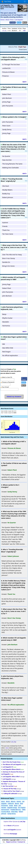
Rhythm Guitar (7, 318)
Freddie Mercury (15, 810)
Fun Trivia (6, 1)
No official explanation (10, 355)
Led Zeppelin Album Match (11, 769)
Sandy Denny (6, 129)
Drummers (4, 805)
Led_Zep (4, 30)
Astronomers (5, 810)
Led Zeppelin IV (8, 767)
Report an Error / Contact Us (15, 842)
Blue (21, 803)
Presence (5, 76)
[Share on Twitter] (19, 22)
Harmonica (6, 326)
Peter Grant (6, 126)
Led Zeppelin (7, 779)
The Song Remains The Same (12, 164)
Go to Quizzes (11, 825)
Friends (4, 226)
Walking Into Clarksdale (10, 168)
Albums (13, 801)
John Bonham (7, 98)
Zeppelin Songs (12, 808)
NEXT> (25, 82)
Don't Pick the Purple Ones (12, 762)
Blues (16, 805)
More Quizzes (12, 829)
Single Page (22, 47)
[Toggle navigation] (25, 1)
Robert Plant (6, 94)
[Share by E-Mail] (24, 22)
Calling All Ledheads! (10, 793)
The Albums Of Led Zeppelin (12, 764)
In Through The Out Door (11, 64)
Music (3, 801)
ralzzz (7, 748)
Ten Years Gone (7, 234)
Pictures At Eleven (8, 72)
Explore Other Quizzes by (14, 821)
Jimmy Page (6, 102)
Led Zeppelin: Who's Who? (11, 776)
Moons (17, 803)
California (11, 803)
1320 (24, 30)
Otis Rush (5, 186)
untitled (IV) (6, 68)
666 (3, 344)
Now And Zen (7, 160)
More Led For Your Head (11, 791)
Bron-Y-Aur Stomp (8, 258)
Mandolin (5, 322)
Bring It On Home (8, 266)
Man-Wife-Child (7, 348)
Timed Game (23, 49)
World (8, 801)
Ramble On (6, 262)
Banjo (4, 314)
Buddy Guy (6, 194)
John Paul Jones (7, 106)
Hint (26, 59)
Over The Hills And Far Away (12, 255)
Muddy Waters (7, 190)
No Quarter (6, 156)
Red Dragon (6, 352)
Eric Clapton (22, 808)
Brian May (14, 812)
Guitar (11, 805)
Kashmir (5, 223)
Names (19, 801)
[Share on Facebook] (12, 22)
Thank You (6, 230)
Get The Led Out (8, 786)
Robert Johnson (7, 197)
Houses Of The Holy (9, 789)
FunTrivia (10, 834)
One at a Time (12, 47)
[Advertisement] (14, 38)
